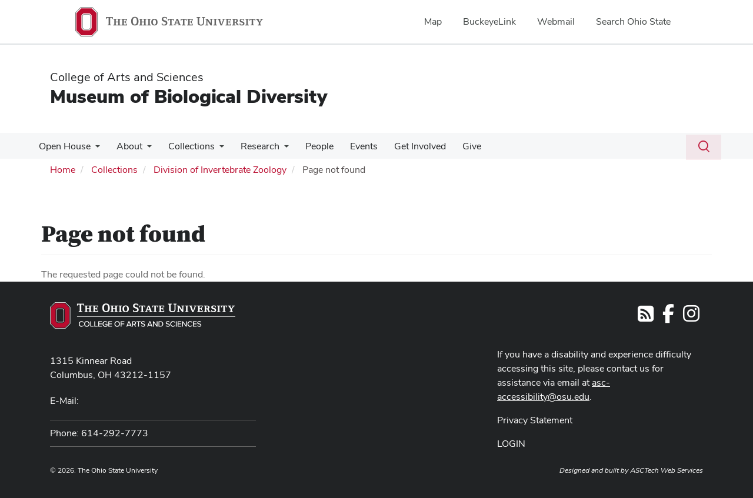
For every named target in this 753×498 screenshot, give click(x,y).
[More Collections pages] (213, 149)
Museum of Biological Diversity (188, 96)
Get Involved (405, 146)
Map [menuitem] (433, 21)
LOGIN (511, 443)
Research (251, 146)
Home (62, 169)
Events (351, 146)
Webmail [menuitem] (556, 21)
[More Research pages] (276, 149)
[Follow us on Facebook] (668, 317)
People (309, 146)
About (126, 146)
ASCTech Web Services (666, 470)
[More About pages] (143, 149)
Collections (185, 146)
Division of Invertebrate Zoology (220, 169)
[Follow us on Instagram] (691, 317)
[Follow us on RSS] (646, 317)
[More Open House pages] (94, 149)
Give (454, 146)
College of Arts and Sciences (127, 77)
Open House (63, 146)
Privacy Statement (534, 420)
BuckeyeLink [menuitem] (489, 21)
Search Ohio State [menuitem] (633, 21)
